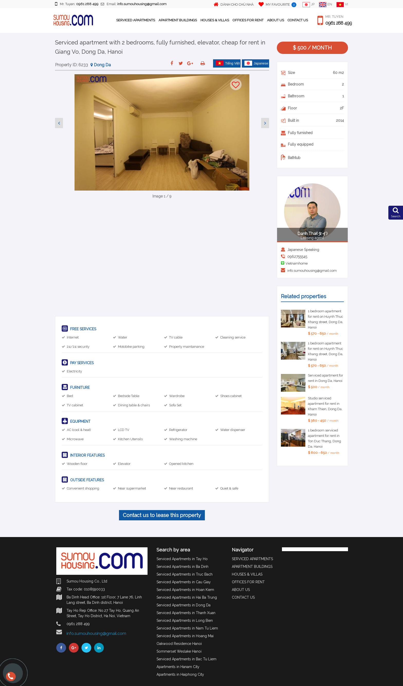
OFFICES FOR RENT (248, 20)
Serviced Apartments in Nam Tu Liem (187, 628)
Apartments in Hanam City (178, 667)
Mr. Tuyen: (76, 3)
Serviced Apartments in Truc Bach (185, 574)
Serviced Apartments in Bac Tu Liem (186, 659)
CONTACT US (298, 20)
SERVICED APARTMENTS (135, 20)
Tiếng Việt (228, 63)
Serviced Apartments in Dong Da (183, 605)
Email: (134, 4)
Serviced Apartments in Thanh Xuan (186, 613)
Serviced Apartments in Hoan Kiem (185, 590)
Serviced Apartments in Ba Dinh (182, 567)
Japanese (256, 63)
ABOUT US (275, 20)
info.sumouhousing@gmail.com (312, 270)
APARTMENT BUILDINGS (178, 20)
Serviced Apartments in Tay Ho (182, 559)
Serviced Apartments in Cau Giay (184, 582)
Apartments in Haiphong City (180, 674)
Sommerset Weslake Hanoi (179, 651)
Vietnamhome (297, 263)
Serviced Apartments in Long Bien (185, 620)
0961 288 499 (338, 23)
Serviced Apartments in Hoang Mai (185, 636)
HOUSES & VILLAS (214, 20)
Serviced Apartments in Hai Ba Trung (187, 597)
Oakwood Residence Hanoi (179, 644)
